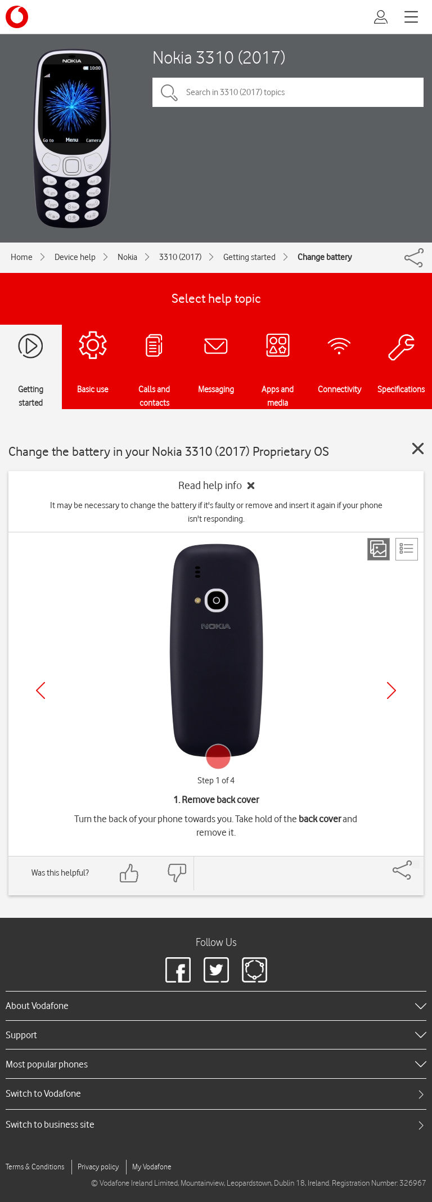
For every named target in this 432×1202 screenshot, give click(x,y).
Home (22, 257)
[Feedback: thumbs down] (176, 873)
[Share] (416, 864)
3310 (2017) (180, 257)
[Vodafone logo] (17, 17)
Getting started (249, 257)
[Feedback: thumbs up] (129, 873)
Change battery (325, 257)
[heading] (216, 1005)
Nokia (127, 257)
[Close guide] (418, 448)
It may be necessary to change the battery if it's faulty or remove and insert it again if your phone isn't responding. (216, 512)
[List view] (406, 549)
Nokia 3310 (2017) (218, 57)
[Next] (391, 690)
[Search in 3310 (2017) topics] (288, 92)
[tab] (216, 1093)
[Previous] (40, 690)
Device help (75, 257)
